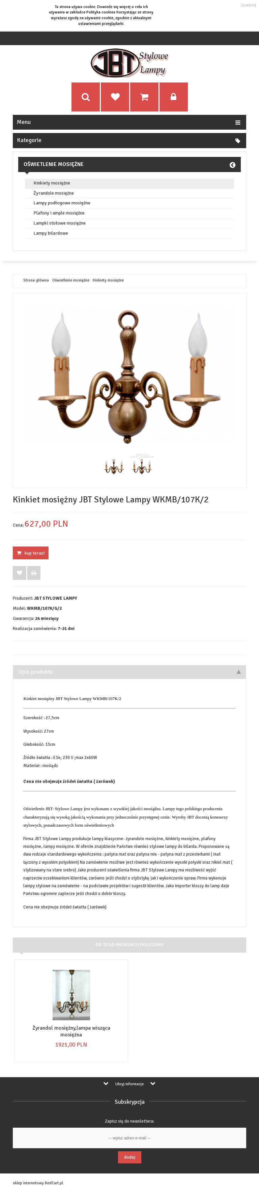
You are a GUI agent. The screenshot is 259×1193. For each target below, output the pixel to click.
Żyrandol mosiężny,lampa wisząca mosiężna (71, 1031)
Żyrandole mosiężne (53, 193)
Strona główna (36, 280)
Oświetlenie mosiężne (54, 164)
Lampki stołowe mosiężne (59, 223)
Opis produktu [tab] (129, 671)
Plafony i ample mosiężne (59, 213)
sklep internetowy (28, 1183)
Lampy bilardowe (50, 233)
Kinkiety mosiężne (51, 183)
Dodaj (129, 1157)
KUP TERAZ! (31, 553)
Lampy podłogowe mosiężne (61, 203)
